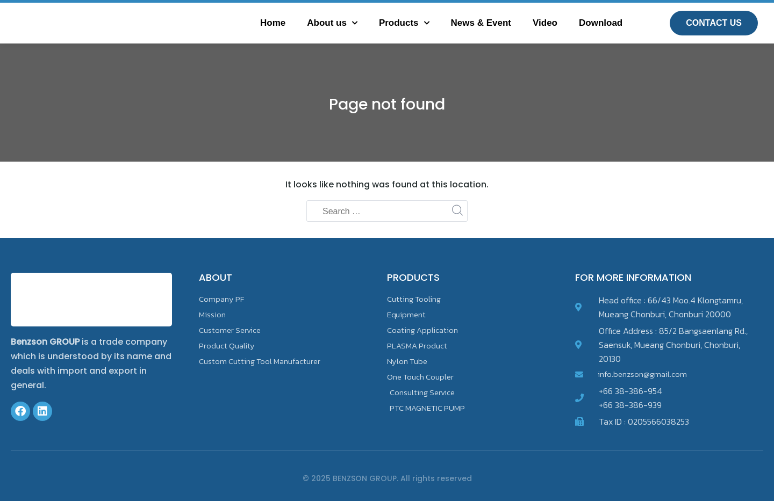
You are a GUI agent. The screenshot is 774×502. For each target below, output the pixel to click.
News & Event (481, 23)
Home (272, 23)
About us (332, 23)
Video (545, 23)
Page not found (387, 103)
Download (600, 23)
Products (404, 23)
